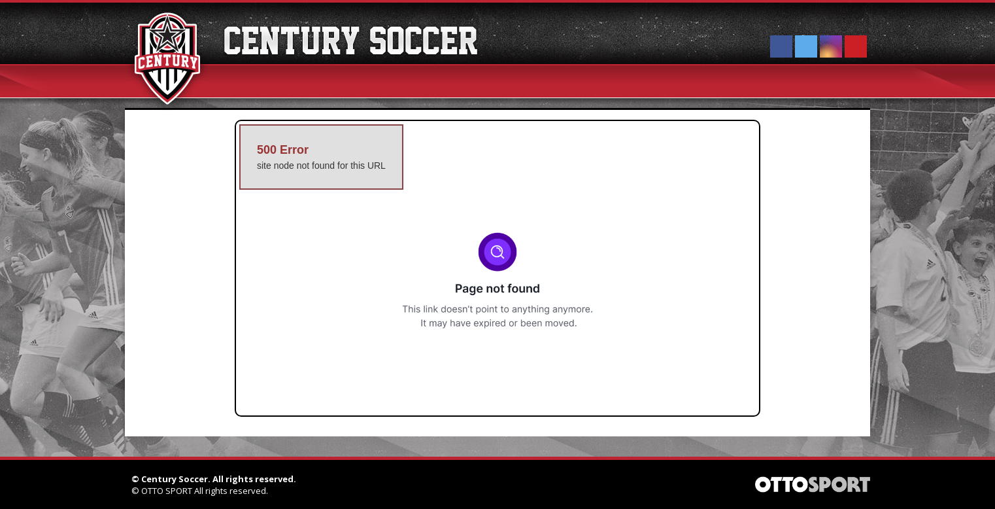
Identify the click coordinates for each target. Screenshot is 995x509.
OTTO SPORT (166, 491)
